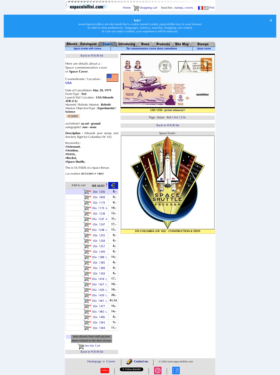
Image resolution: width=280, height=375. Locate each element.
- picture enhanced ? (174, 110)
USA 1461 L (99, 300)
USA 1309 (99, 268)
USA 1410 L (99, 278)
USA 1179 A (99, 208)
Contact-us (137, 361)
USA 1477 (99, 306)
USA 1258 (99, 240)
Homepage (94, 361)
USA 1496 (99, 317)
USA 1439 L (99, 295)
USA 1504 (99, 328)
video (104, 370)
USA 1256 (179, 117)
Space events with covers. (88, 49)
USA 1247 (99, 224)
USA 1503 (99, 322)
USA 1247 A (99, 219)
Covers (110, 361)
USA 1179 (99, 202)
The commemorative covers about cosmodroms (151, 49)
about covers (204, 49)
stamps (178, 7)
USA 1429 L (99, 289)
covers (189, 7)
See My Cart (89, 345)
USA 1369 (99, 273)
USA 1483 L (99, 311)
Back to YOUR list (92, 55)
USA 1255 (99, 235)
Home (126, 7)
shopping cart (145, 7)
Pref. (209, 7)
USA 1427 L (99, 284)
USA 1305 (99, 262)
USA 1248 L (99, 229)
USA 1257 (99, 246)
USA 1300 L (99, 257)
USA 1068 (99, 197)
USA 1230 (99, 213)
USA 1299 (99, 251)
